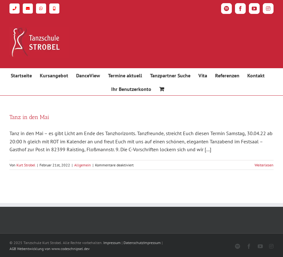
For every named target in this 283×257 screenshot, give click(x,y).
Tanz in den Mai (29, 117)
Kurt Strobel (25, 165)
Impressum (112, 242)
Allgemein (82, 165)
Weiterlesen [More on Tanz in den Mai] (264, 165)
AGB (12, 248)
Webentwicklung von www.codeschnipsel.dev (53, 248)
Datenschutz (133, 242)
